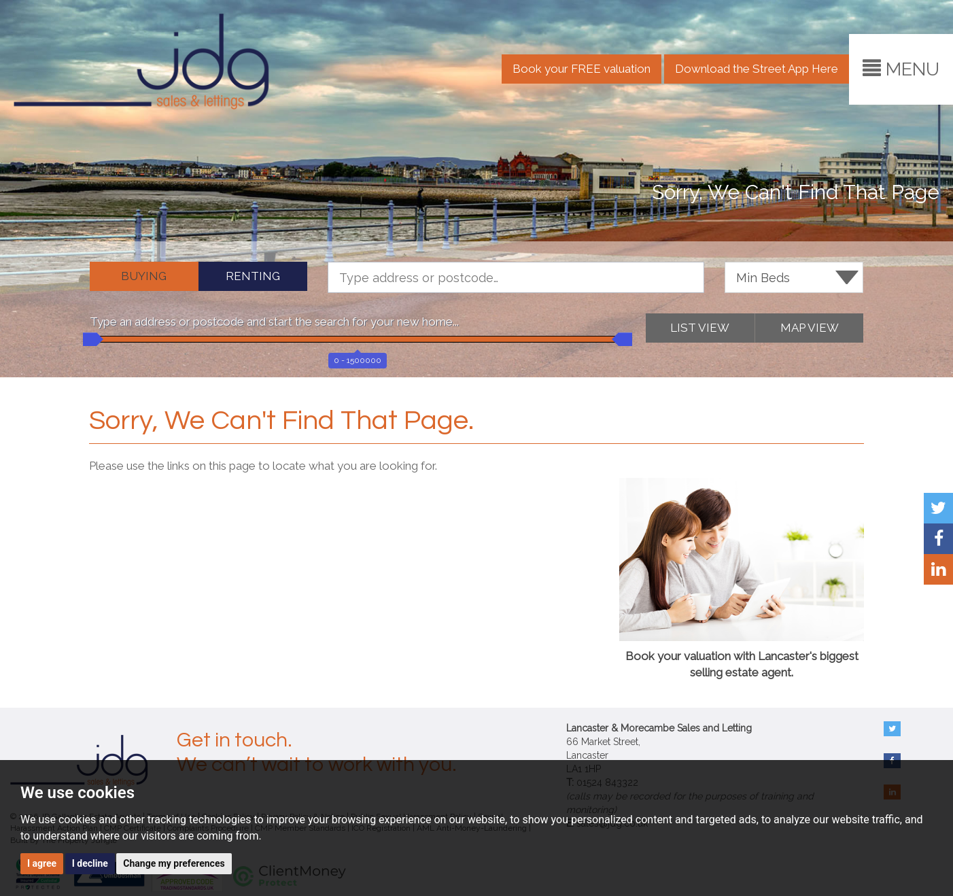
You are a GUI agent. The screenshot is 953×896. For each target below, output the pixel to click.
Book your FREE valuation (582, 68)
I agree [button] (41, 863)
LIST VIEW (699, 327)
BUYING (144, 276)
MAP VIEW (809, 327)
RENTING (253, 276)
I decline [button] (90, 863)
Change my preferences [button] (173, 863)
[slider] (90, 339)
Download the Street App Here (756, 68)
